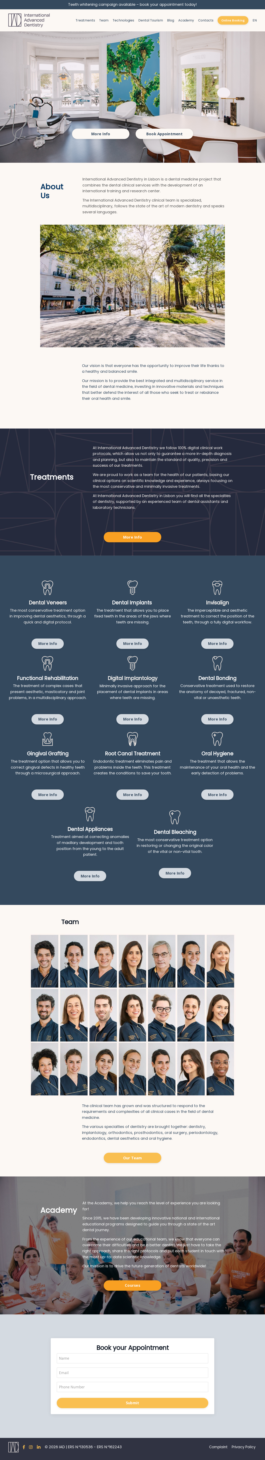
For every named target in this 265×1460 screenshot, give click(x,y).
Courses (132, 1288)
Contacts (205, 20)
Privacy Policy (244, 1450)
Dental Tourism (150, 20)
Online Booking (233, 20)
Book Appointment (164, 133)
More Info (100, 133)
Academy (186, 20)
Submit (132, 1406)
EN (255, 20)
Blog (170, 20)
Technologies (123, 20)
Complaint (218, 1450)
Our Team (132, 1160)
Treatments (84, 20)
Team (103, 20)
